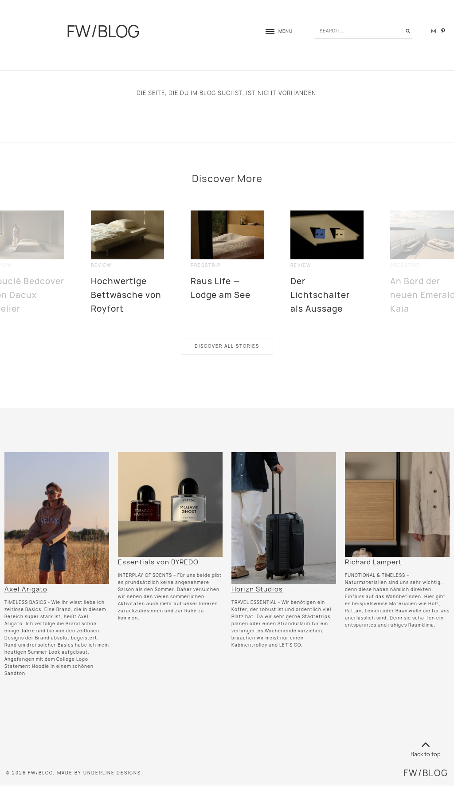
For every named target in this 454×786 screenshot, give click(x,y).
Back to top (426, 747)
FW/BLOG (103, 31)
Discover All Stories (227, 346)
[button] (275, 31)
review (101, 265)
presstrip (206, 265)
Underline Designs (112, 773)
